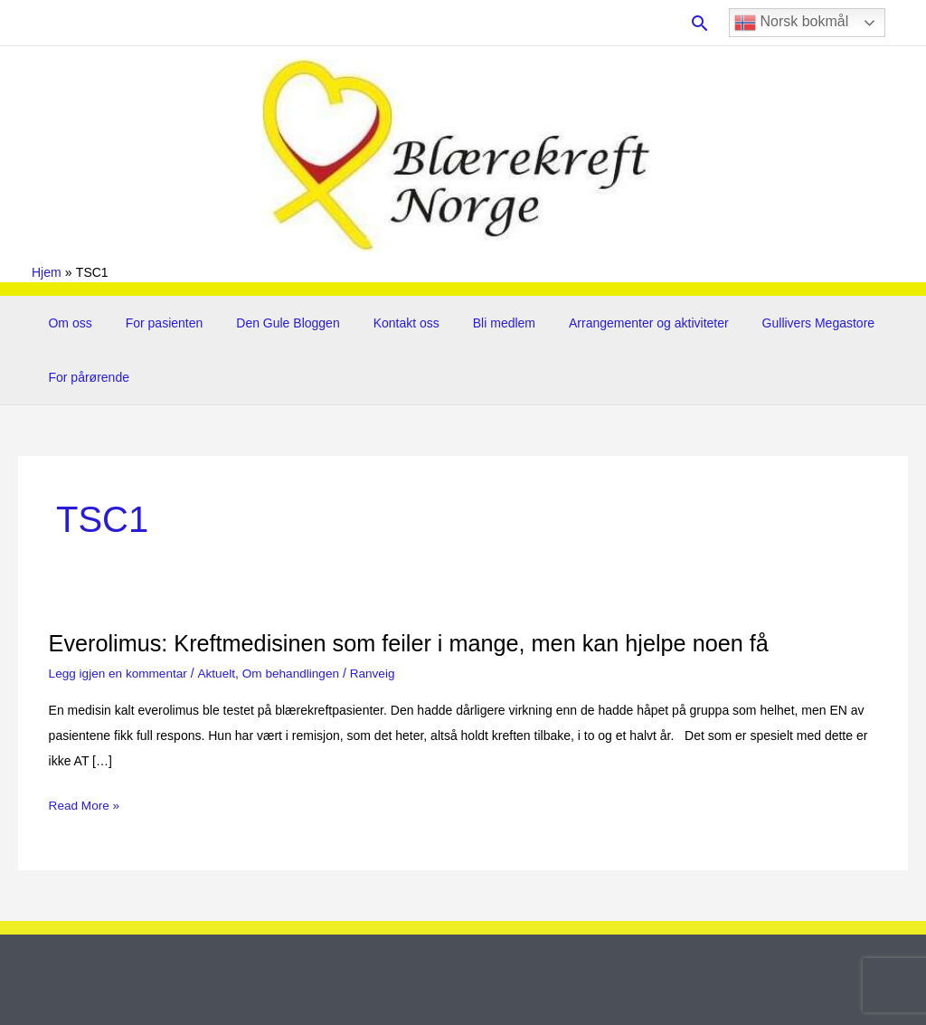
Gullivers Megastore (765, 323)
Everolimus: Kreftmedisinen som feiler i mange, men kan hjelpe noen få (420, 643)
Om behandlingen (297, 673)
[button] (700, 23)
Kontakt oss (378, 323)
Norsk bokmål (791, 22)
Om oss (66, 323)
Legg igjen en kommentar (120, 673)
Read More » (85, 805)
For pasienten (152, 323)
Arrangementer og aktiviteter (604, 323)
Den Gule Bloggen (267, 323)
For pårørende (84, 377)
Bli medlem (467, 323)
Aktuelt (221, 673)
